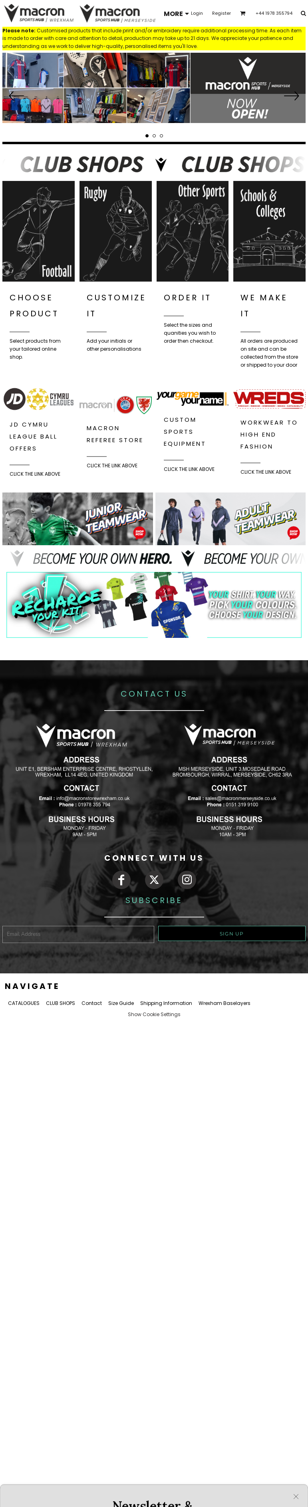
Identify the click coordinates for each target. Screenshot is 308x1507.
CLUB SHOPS (60, 1003)
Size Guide (121, 1003)
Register (221, 13)
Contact (91, 1003)
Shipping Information (166, 1003)
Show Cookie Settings (154, 1014)
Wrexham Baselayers (224, 1003)
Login (197, 13)
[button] (154, 88)
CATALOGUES (24, 1003)
